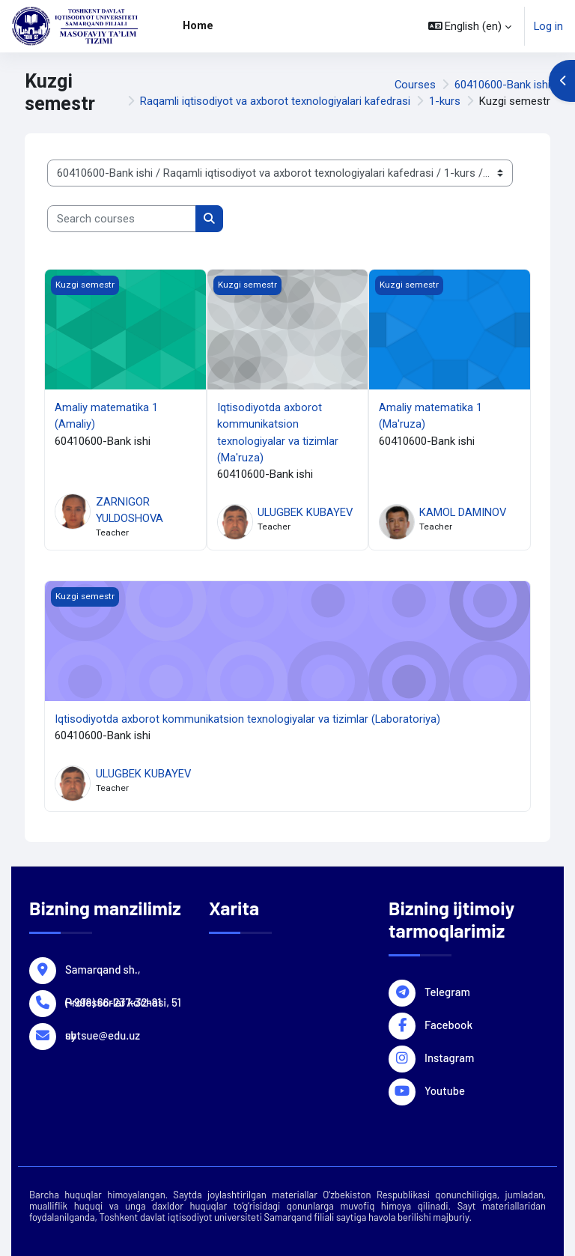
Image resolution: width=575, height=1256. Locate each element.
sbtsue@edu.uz (102, 1034)
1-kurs (444, 101)
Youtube (445, 1089)
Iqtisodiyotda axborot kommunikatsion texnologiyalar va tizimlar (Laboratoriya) (247, 719)
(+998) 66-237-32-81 (113, 1001)
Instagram (449, 1057)
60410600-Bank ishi (502, 84)
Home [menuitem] (198, 25)
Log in (548, 26)
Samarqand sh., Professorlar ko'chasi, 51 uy (123, 968)
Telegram (447, 991)
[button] (470, 26)
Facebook (448, 1024)
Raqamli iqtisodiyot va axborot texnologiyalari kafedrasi (275, 101)
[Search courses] (121, 218)
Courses (415, 84)
